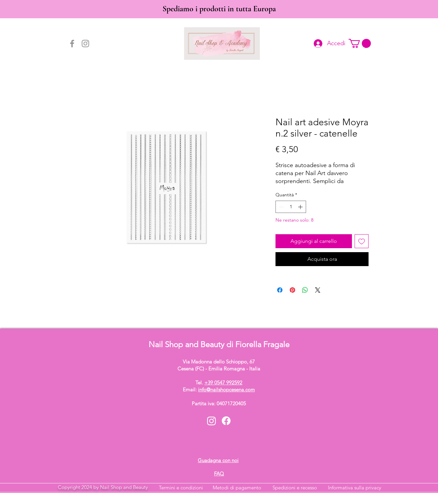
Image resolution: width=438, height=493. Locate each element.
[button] (360, 43)
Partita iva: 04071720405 (219, 403)
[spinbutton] (291, 207)
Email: (219, 389)
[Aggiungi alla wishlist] (362, 241)
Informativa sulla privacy (354, 487)
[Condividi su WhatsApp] (305, 290)
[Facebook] (72, 44)
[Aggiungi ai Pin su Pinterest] (292, 290)
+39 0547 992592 (223, 382)
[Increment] (301, 207)
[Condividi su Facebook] (280, 290)
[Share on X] (318, 290)
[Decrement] (280, 207)
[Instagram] (85, 44)
